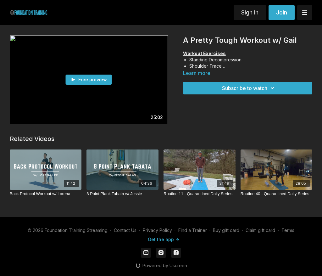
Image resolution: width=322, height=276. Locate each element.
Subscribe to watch (249, 88)
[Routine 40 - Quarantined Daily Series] (277, 194)
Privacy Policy (157, 230)
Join (281, 12)
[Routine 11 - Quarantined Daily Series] (200, 194)
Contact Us (125, 230)
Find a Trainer (192, 230)
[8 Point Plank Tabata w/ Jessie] (122, 194)
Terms (287, 230)
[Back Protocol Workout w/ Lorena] (46, 194)
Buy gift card (226, 230)
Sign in (249, 12)
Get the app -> (163, 239)
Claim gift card (260, 230)
